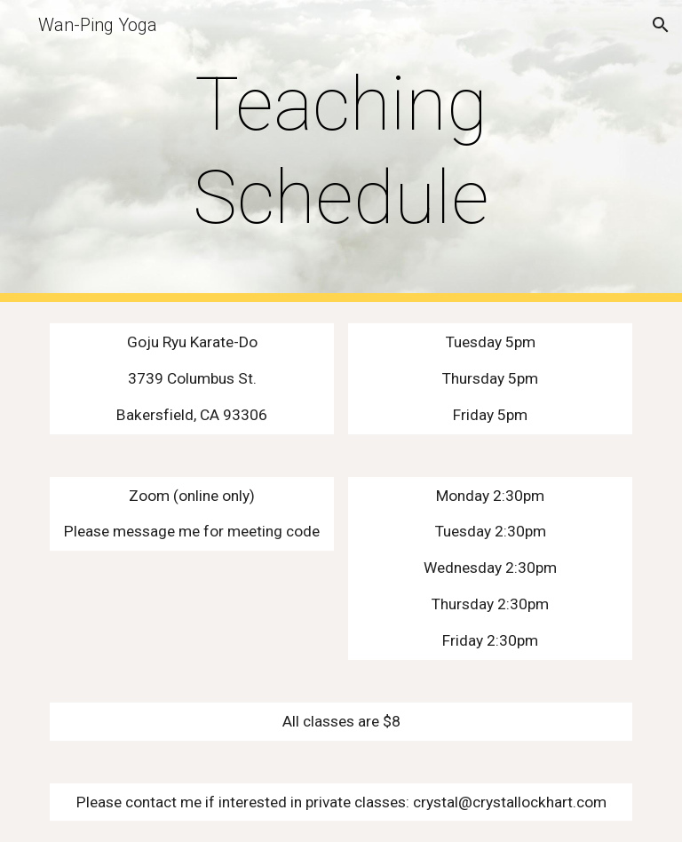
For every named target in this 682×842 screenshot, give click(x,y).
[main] (340, 151)
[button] (660, 25)
